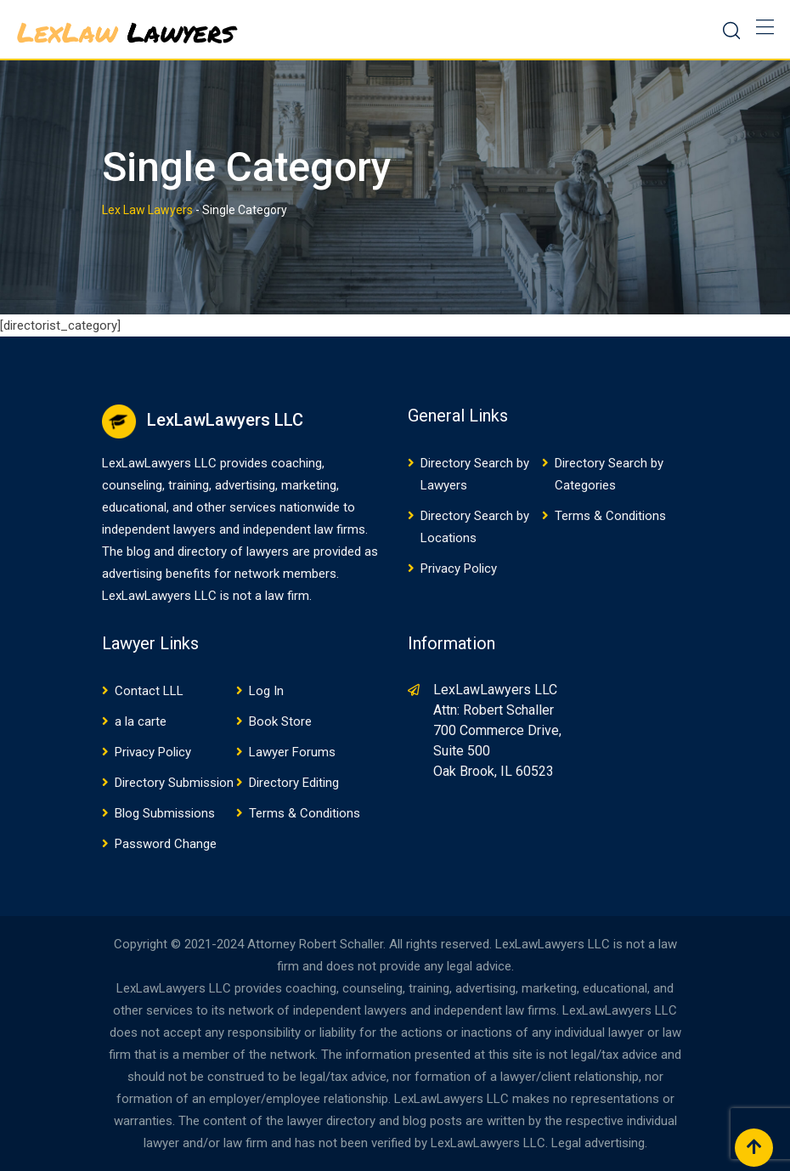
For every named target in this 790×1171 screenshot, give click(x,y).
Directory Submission (174, 782)
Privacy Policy (458, 568)
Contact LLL (149, 691)
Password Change (166, 843)
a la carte (140, 721)
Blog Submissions (165, 813)
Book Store (280, 721)
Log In (266, 691)
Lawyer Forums (292, 752)
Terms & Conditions (610, 515)
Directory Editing (294, 782)
